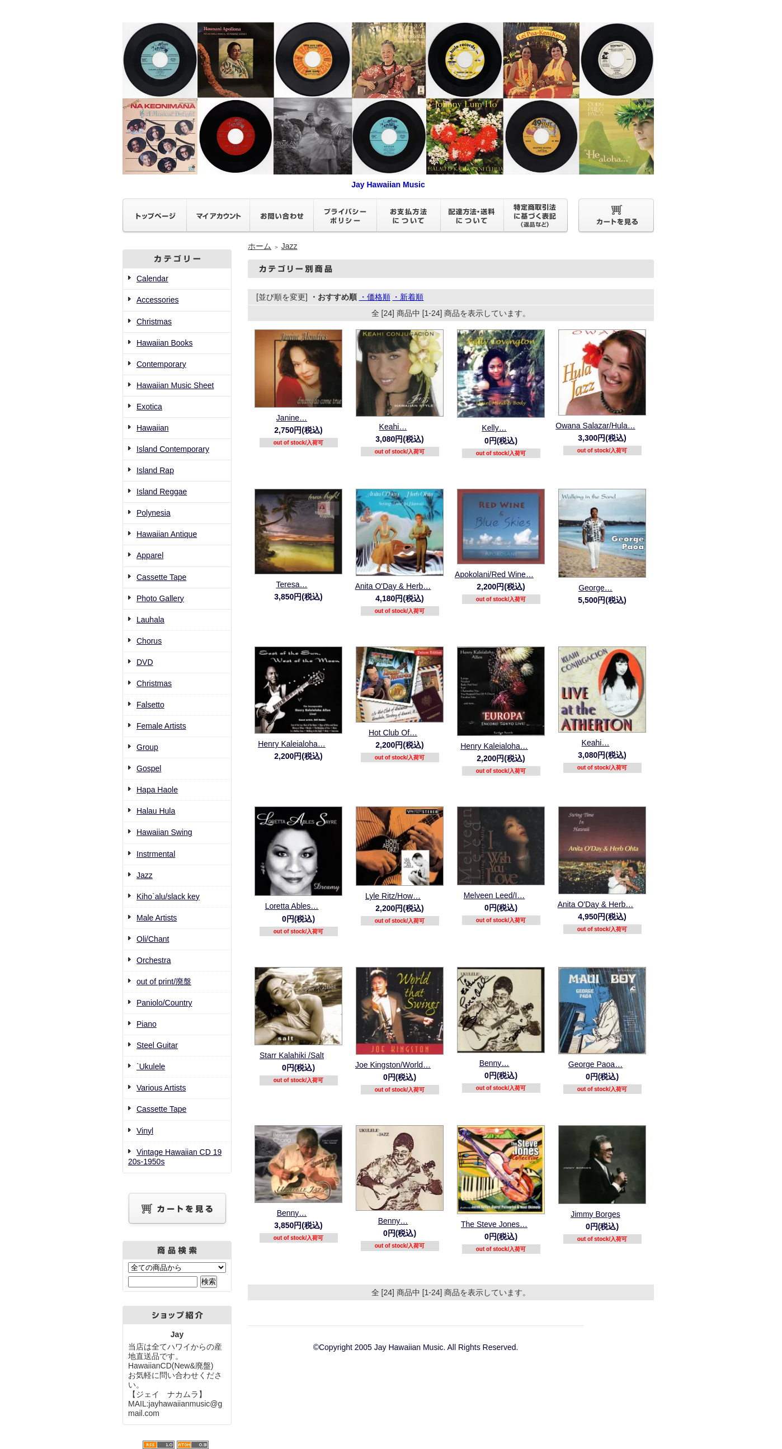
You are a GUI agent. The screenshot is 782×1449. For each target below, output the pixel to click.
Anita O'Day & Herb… (393, 586)
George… (595, 587)
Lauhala (150, 619)
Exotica (149, 406)
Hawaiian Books (164, 342)
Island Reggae (161, 491)
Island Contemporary (172, 449)
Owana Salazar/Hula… (595, 425)
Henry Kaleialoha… (292, 743)
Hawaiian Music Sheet (175, 385)
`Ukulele (150, 1066)
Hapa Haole (157, 789)
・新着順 (407, 296)
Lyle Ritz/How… (393, 895)
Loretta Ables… (292, 906)
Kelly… (494, 427)
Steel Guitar (157, 1045)
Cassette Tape (161, 577)
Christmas (154, 321)
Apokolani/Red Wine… (494, 574)
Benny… (494, 1063)
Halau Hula (155, 810)
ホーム (259, 246)
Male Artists (156, 917)
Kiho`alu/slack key (168, 896)
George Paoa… (595, 1064)
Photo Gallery (160, 598)
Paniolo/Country (164, 1002)
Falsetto (150, 704)
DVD (144, 662)
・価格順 (374, 296)
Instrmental (155, 853)
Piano (146, 1024)
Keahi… (393, 426)
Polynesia (153, 512)
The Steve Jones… (494, 1224)
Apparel (149, 555)
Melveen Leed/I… (494, 895)
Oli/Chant (152, 938)
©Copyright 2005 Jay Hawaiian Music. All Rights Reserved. (416, 1347)
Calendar (152, 278)
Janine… (291, 417)
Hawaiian (152, 427)
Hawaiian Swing (164, 832)
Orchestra (153, 960)
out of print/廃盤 (163, 981)
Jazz (144, 875)
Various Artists (161, 1087)
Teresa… (291, 584)
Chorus (149, 640)
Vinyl (144, 1130)
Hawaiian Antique (166, 534)
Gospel (148, 768)
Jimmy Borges (595, 1214)
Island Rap (155, 470)
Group (147, 747)
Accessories (157, 299)
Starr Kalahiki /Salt (292, 1055)
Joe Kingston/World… (393, 1064)
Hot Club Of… (393, 732)
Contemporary (161, 364)
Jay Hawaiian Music (388, 180)
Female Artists (161, 725)
